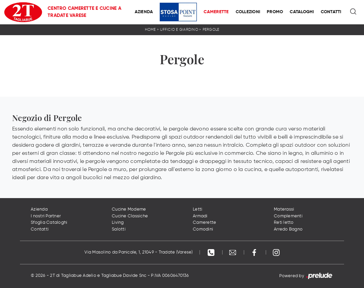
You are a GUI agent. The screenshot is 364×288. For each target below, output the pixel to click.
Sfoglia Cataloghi (49, 222)
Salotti (119, 229)
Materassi (284, 209)
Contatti (331, 12)
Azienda (144, 12)
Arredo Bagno (288, 229)
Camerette (216, 12)
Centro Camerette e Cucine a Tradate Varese (84, 12)
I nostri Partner (46, 216)
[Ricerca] (353, 12)
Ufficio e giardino (179, 29)
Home (150, 29)
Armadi (200, 216)
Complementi (288, 216)
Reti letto (284, 222)
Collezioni (248, 12)
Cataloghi (302, 12)
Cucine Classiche (130, 216)
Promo (275, 12)
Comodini (203, 229)
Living (118, 222)
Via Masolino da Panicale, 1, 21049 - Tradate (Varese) (138, 252)
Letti (197, 209)
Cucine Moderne (129, 209)
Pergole (211, 29)
